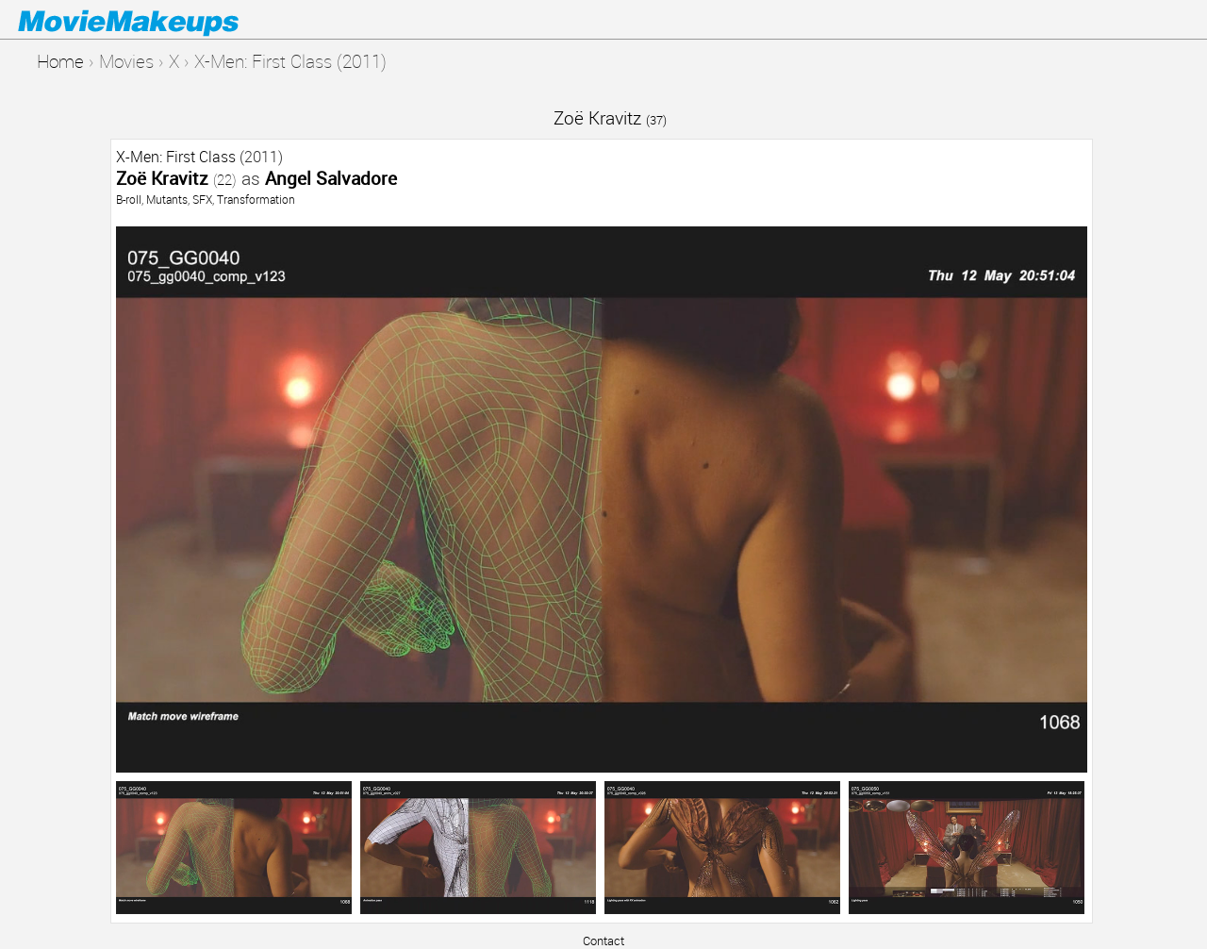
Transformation (256, 199)
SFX (202, 199)
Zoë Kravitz (610, 117)
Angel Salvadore (331, 178)
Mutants (167, 199)
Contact (603, 940)
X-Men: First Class (176, 156)
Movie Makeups (155, 20)
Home (60, 61)
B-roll (128, 199)
